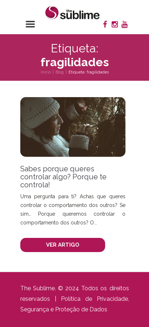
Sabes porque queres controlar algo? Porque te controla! (63, 176)
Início (46, 72)
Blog (59, 72)
